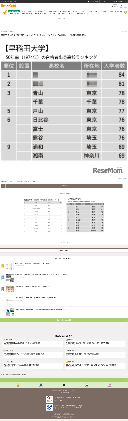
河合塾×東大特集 (53, 11)
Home (18, 386)
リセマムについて (72, 390)
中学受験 (82, 11)
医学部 (23, 11)
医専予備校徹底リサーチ (40, 11)
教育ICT (71, 339)
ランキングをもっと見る (64, 320)
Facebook (41, 386)
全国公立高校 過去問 (27, 13)
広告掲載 (59, 390)
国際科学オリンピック (81, 13)
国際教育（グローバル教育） (41, 13)
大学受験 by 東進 (14, 11)
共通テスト (97, 11)
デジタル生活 (10, 361)
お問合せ (54, 390)
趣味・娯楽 (71, 361)
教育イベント (9, 350)
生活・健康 (71, 350)
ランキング (71, 13)
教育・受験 (9, 339)
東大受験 (30, 11)
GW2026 (52, 13)
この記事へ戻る (64, 185)
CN (116, 6)
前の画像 (3, 186)
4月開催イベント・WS (14, 13)
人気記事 (104, 11)
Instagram (110, 386)
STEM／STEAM (62, 13)
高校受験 (75, 11)
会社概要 (65, 390)
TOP (64, 380)
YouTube (87, 386)
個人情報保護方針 (65, 392)
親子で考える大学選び (65, 11)
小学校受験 (89, 11)
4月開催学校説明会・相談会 (116, 11)
